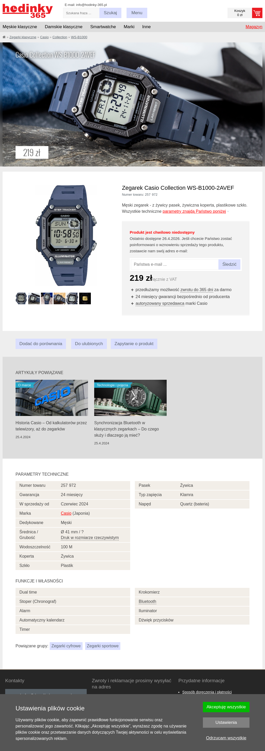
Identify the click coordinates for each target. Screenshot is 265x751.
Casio (44, 37)
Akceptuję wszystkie (226, 706)
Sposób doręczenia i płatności (207, 692)
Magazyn (254, 27)
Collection (60, 37)
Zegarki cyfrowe (66, 646)
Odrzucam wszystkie (226, 737)
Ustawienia (226, 722)
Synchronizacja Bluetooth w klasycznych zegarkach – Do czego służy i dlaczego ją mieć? (126, 429)
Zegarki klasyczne (22, 37)
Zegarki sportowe (103, 646)
